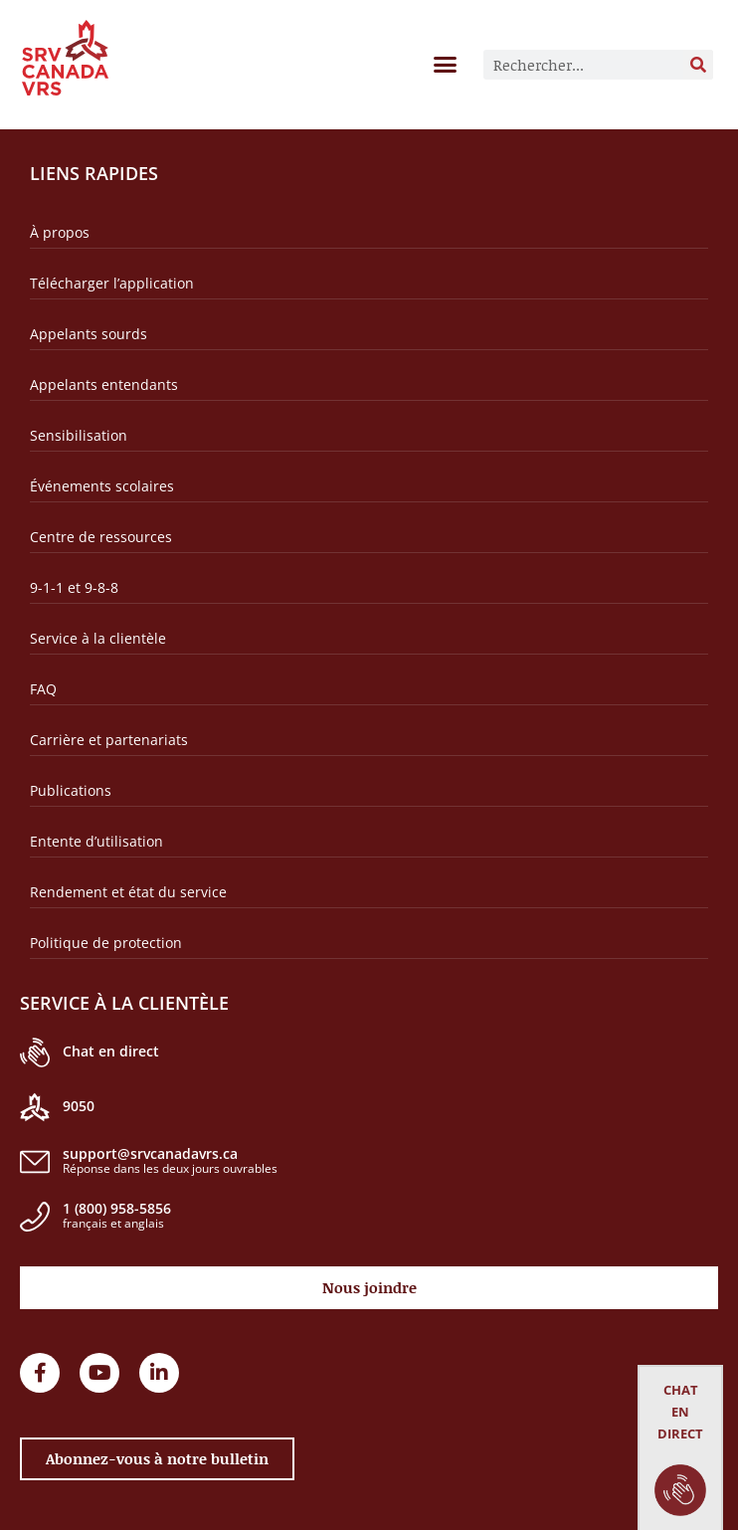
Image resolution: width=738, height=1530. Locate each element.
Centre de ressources (101, 536)
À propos (60, 232)
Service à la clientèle (98, 638)
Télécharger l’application (112, 283)
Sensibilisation (78, 435)
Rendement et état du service (128, 891)
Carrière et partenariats (109, 739)
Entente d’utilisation (96, 841)
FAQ (43, 688)
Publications (70, 790)
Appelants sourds (88, 333)
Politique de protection (106, 942)
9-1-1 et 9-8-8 (74, 587)
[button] (445, 64)
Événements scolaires (102, 486)
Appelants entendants (104, 384)
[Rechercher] (698, 65)
